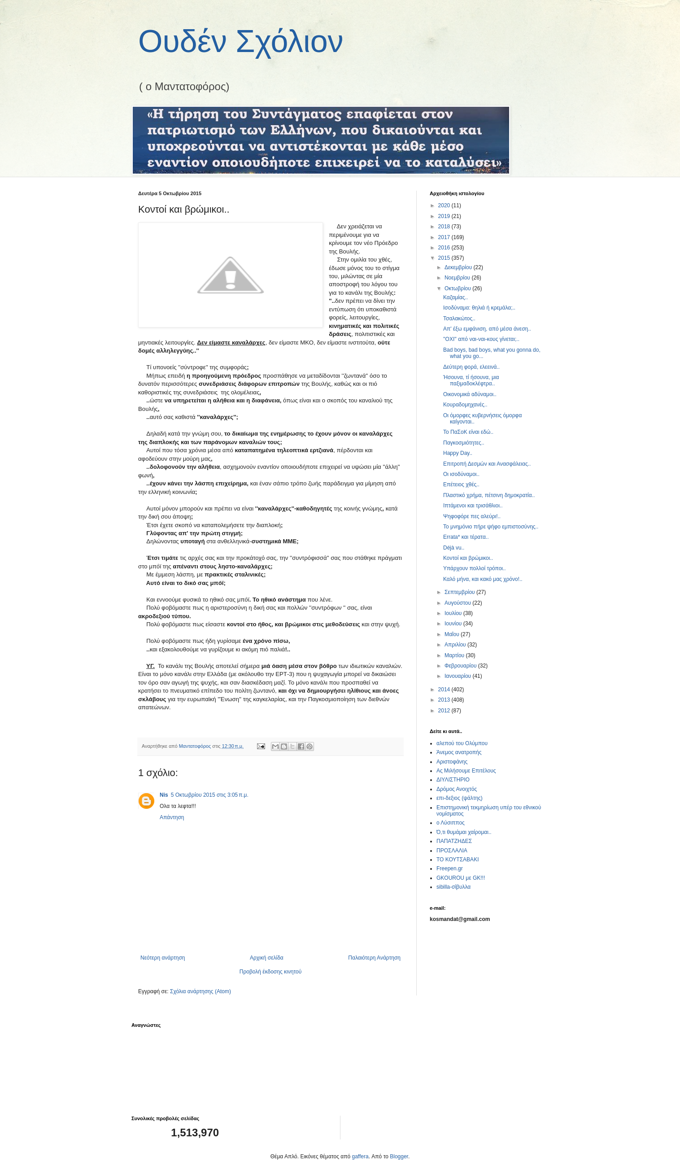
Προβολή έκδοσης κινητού (270, 972)
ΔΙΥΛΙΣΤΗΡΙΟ (453, 780)
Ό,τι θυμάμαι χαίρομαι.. (464, 832)
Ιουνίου (454, 623)
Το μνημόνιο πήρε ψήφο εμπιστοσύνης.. (490, 527)
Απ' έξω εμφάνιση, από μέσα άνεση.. (487, 329)
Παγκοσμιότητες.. (463, 443)
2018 (445, 226)
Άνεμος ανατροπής (459, 752)
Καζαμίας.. (455, 297)
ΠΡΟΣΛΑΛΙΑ (451, 850)
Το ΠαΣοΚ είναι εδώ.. (468, 432)
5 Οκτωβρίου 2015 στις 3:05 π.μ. (209, 795)
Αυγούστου (458, 603)
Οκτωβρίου (458, 288)
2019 (445, 216)
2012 (445, 710)
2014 (445, 689)
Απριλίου (456, 645)
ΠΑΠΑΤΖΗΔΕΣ (454, 841)
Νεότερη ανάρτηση (162, 958)
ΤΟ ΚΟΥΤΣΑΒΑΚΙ (457, 859)
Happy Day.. (457, 453)
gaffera (360, 1156)
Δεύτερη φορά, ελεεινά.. (471, 367)
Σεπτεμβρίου (460, 592)
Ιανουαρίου (459, 676)
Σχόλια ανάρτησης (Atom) (200, 991)
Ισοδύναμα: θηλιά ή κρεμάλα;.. (479, 308)
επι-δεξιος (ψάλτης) (459, 798)
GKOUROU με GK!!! (460, 878)
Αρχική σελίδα (266, 958)
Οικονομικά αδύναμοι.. (470, 394)
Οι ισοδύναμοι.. (461, 474)
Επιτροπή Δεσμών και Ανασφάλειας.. (487, 464)
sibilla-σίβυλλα (453, 887)
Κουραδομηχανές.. (465, 405)
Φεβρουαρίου (461, 666)
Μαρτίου (455, 655)
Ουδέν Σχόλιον (241, 41)
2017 (445, 237)
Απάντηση (172, 817)
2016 (445, 247)
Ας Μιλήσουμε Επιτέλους (466, 771)
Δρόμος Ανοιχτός (456, 789)
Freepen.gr (449, 868)
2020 (445, 205)
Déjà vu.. (453, 548)
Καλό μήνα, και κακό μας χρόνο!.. (483, 579)
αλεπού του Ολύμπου (462, 743)
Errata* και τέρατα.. (466, 537)
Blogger (399, 1156)
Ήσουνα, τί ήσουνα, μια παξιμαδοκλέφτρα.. (471, 380)
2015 (445, 258)
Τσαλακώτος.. (459, 318)
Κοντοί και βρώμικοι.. (468, 558)
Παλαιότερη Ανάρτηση (374, 958)
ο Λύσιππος (450, 823)
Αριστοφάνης (451, 762)
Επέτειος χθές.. (461, 484)
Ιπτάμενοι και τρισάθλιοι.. (473, 505)
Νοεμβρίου (458, 278)
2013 (445, 700)
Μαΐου (453, 634)
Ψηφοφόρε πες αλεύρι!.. (472, 516)
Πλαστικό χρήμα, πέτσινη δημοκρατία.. (489, 495)
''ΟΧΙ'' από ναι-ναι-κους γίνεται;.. (481, 339)
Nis (164, 795)
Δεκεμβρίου (459, 267)
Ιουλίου (454, 613)
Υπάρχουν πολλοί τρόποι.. (474, 568)
